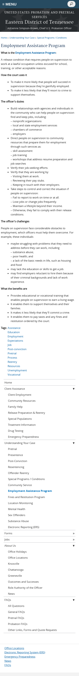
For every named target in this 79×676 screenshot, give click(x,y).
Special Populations (20, 418)
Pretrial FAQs (16, 618)
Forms (8, 533)
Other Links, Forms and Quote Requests (32, 630)
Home (4, 37)
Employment (15, 336)
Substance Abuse (18, 521)
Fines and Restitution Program (26, 497)
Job (10, 345)
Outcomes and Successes (23, 581)
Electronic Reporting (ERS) (23, 527)
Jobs (7, 539)
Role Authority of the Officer (25, 587)
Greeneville (15, 575)
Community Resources (22, 400)
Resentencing (16, 467)
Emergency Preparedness (23, 436)
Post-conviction (17, 349)
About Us (10, 545)
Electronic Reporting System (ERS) (24, 652)
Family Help (15, 406)
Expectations (15, 340)
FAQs (7, 600)
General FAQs (16, 612)
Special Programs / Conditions (52, 37)
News (11, 593)
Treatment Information (22, 424)
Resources (14, 366)
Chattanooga (15, 569)
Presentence (15, 455)
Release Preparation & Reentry (26, 412)
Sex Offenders (16, 515)
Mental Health (16, 509)
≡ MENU (9, 4)
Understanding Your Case (22, 37)
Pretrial (12, 353)
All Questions (16, 606)
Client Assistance (14, 388)
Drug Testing (15, 430)
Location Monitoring (20, 503)
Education (14, 332)
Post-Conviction (17, 461)
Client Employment (19, 394)
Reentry (12, 362)
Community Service (20, 485)
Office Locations (18, 557)
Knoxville (13, 563)
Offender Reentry (18, 473)
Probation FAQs (17, 624)
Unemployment (17, 370)
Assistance (14, 328)
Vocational (14, 374)
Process (12, 357)
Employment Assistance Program (35, 52)
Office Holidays (17, 551)
